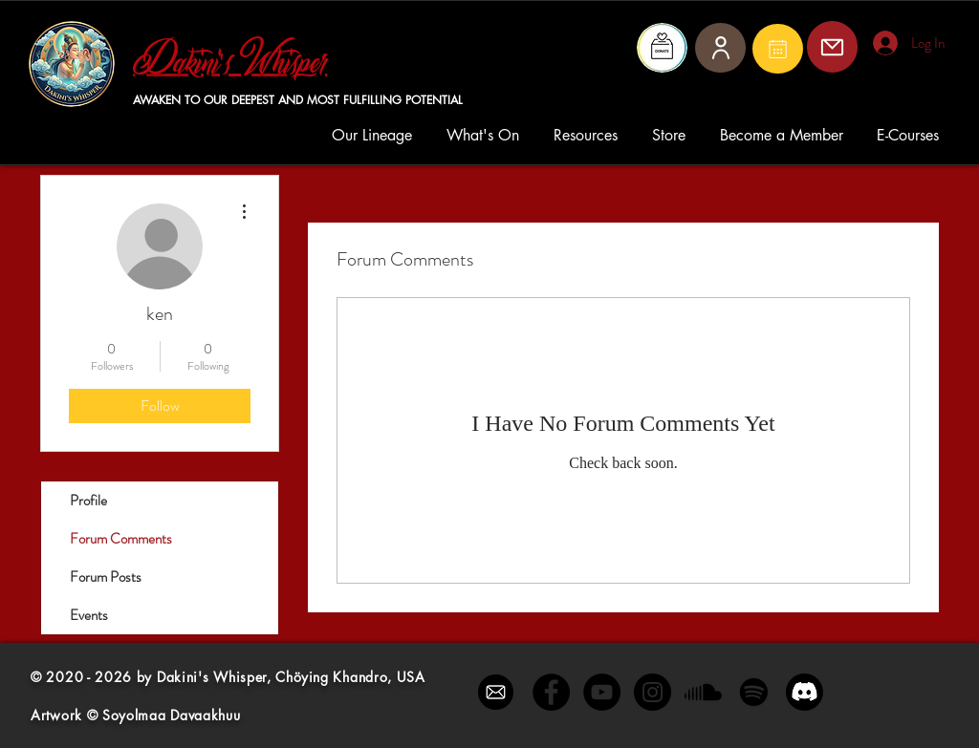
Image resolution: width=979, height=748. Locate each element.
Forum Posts (105, 577)
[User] (720, 48)
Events (89, 615)
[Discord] (804, 692)
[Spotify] (753, 692)
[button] (374, 135)
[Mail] (777, 49)
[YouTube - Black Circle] (601, 692)
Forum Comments (121, 538)
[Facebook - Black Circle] (551, 692)
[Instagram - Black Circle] (652, 692)
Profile (88, 500)
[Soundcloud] (703, 692)
